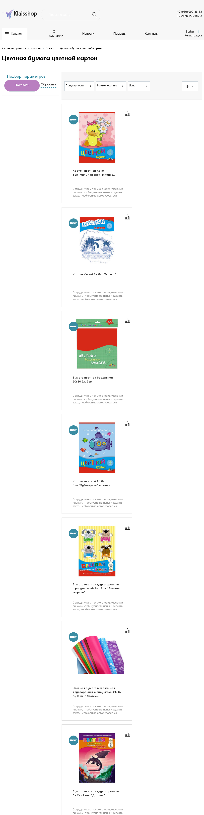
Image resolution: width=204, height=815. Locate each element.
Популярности (78, 85)
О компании (56, 33)
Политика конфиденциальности (182, 805)
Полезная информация (18, 767)
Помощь (119, 33)
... (152, 730)
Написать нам (139, 772)
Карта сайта (68, 781)
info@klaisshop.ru (140, 779)
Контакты (151, 33)
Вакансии (67, 767)
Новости (88, 33)
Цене (138, 85)
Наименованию (110, 85)
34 (163, 730)
